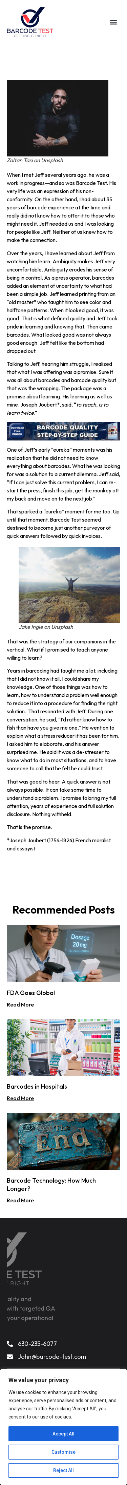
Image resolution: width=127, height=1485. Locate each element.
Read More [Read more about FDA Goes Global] (20, 1004)
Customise (63, 1452)
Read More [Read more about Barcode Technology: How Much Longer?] (20, 1200)
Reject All (63, 1470)
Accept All (63, 1433)
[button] (113, 21)
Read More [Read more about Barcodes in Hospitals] (20, 1098)
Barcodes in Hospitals (37, 1086)
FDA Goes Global (31, 993)
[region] (63, 1427)
